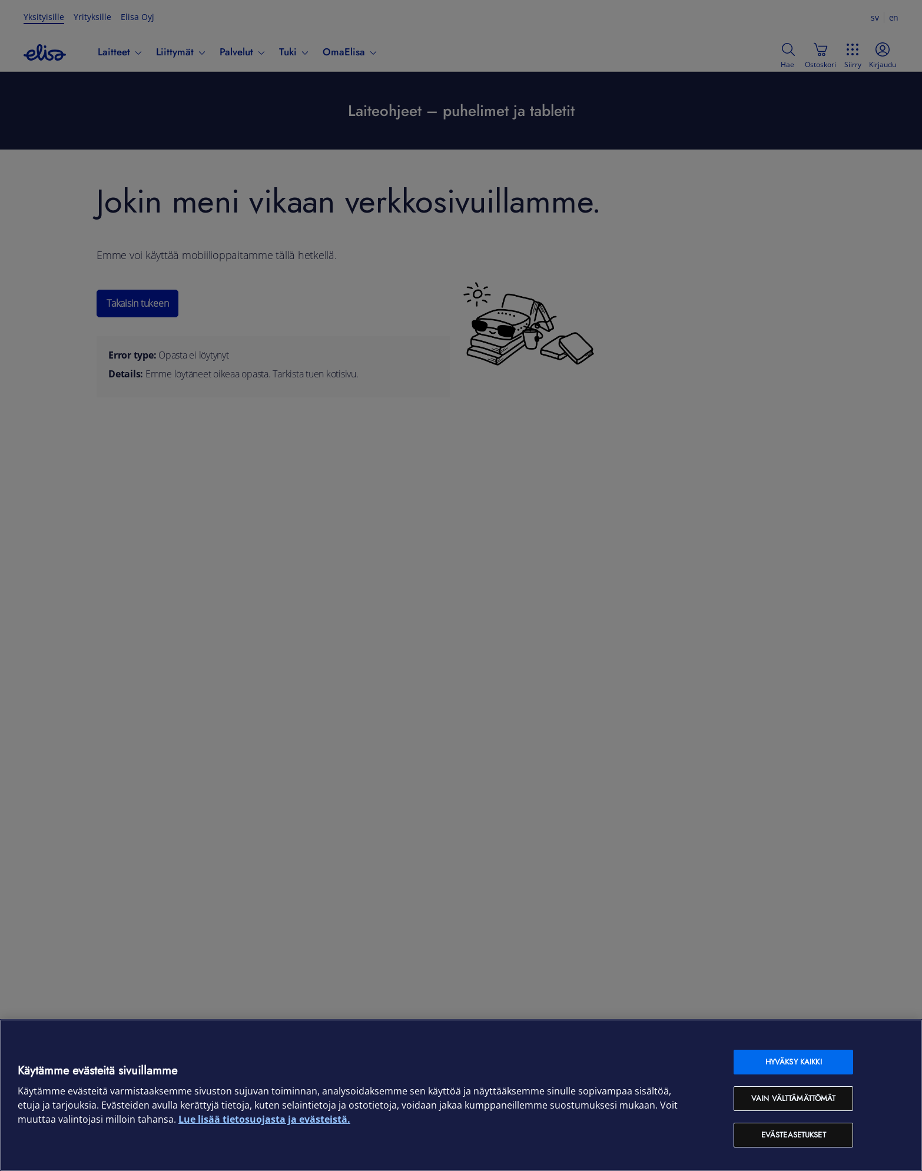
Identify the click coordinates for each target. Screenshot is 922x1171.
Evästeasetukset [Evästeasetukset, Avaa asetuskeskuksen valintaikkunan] (793, 1134)
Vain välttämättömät (793, 1098)
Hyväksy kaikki (793, 1061)
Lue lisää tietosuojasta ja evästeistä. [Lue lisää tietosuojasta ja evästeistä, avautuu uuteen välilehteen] (264, 1119)
